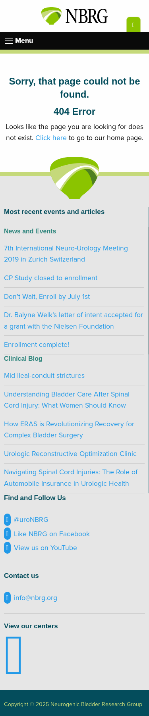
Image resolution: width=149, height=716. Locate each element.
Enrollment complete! (36, 345)
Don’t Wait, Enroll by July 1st (47, 297)
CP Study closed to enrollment (50, 278)
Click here (51, 138)
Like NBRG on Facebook (47, 533)
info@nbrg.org (30, 598)
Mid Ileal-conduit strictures (44, 375)
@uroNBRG (26, 520)
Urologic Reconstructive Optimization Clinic (70, 454)
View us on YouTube (40, 548)
